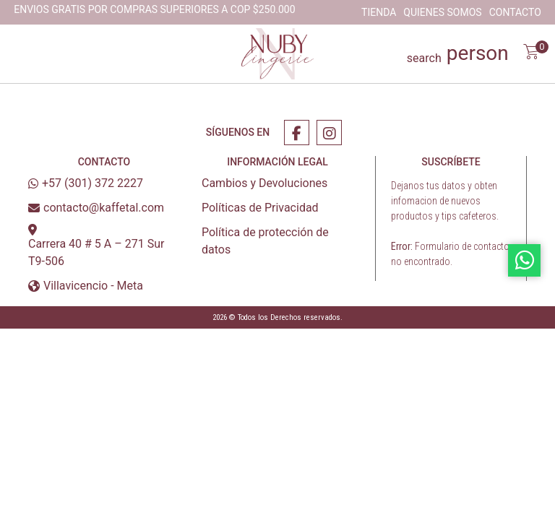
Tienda (378, 12)
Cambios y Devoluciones (264, 183)
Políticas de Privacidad (260, 207)
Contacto (515, 12)
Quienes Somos (442, 12)
